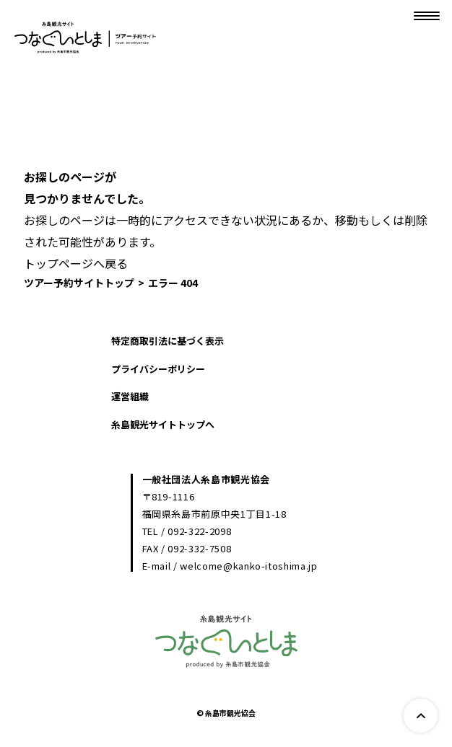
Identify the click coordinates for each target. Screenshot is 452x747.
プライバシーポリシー (158, 369)
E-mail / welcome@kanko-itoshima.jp (230, 566)
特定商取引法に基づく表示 (167, 341)
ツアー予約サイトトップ (79, 282)
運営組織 (130, 396)
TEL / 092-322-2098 (187, 531)
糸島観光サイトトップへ (162, 424)
